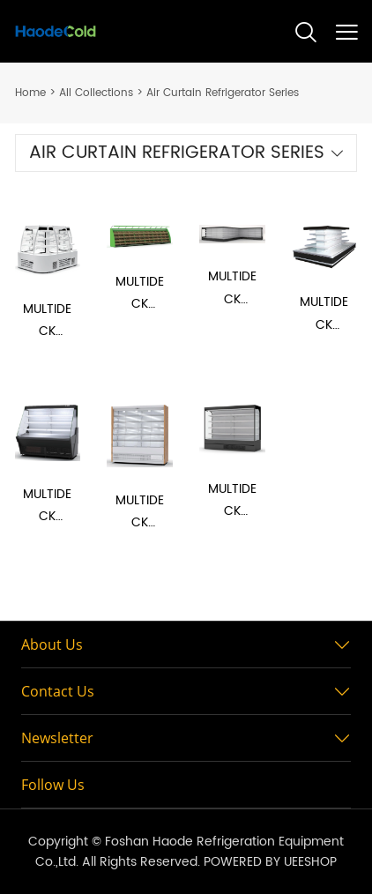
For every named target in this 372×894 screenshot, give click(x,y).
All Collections (96, 93)
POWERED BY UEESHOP (270, 862)
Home (30, 93)
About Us (52, 644)
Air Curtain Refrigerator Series (222, 93)
